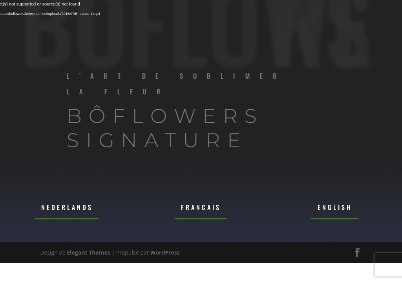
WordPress (165, 252)
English (335, 207)
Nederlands (67, 207)
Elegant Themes (88, 252)
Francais (201, 207)
